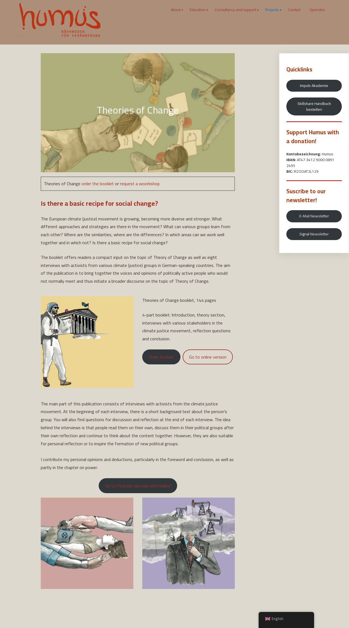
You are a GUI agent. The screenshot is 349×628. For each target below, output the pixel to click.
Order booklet (161, 357)
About (175, 9)
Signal (314, 234)
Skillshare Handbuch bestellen (314, 106)
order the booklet (97, 183)
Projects (272, 9)
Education (198, 9)
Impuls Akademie (314, 85)
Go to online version (207, 357)
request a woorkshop (140, 183)
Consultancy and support (235, 9)
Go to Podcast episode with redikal (137, 486)
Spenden (317, 9)
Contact (294, 9)
